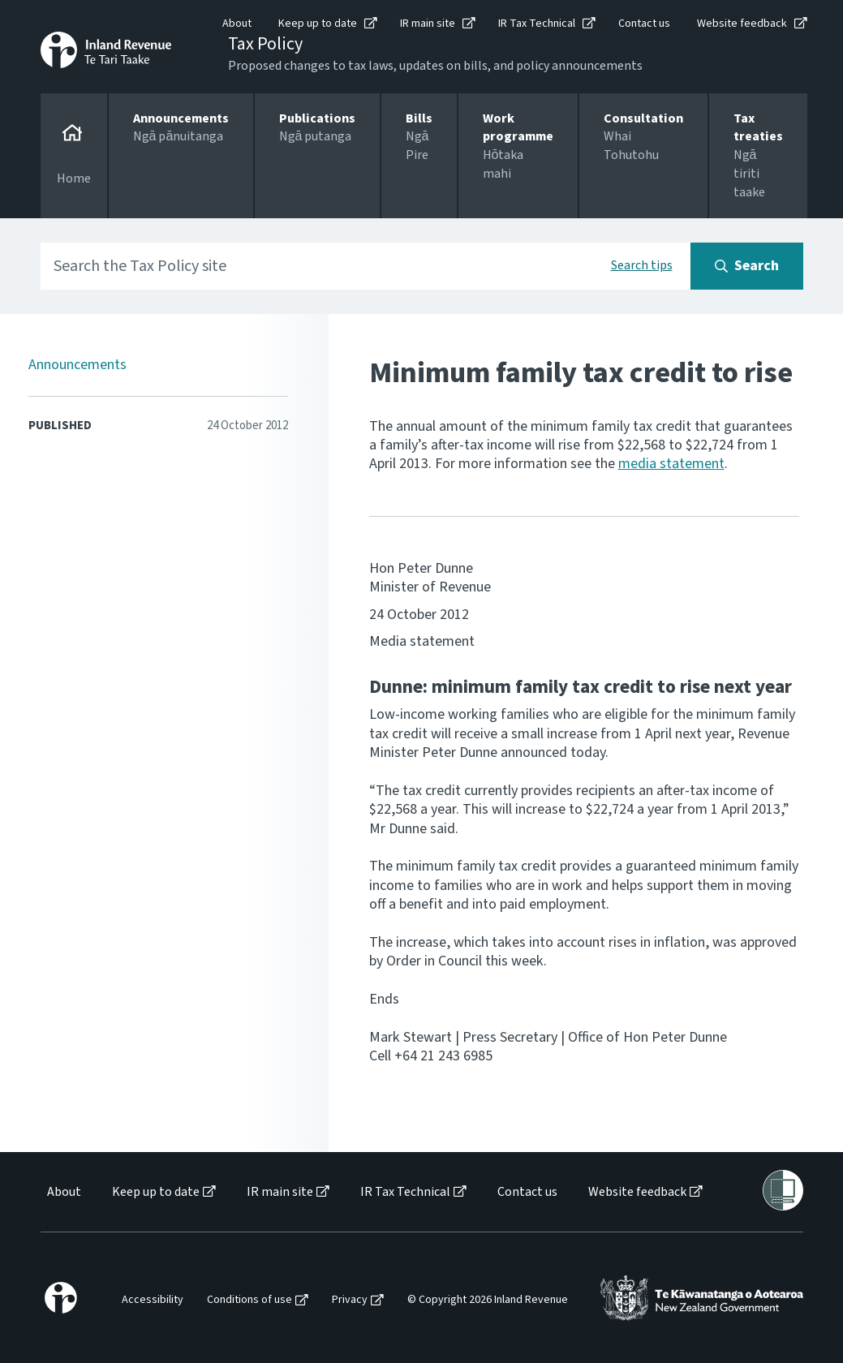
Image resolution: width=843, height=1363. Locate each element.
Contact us (644, 23)
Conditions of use (249, 1300)
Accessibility (152, 1300)
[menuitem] (63, 1192)
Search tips (642, 265)
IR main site (427, 23)
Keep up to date (317, 23)
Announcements (77, 365)
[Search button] (746, 266)
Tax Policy (265, 44)
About (237, 23)
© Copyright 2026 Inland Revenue (487, 1300)
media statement (671, 464)
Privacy (350, 1300)
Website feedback (742, 23)
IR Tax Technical (536, 23)
